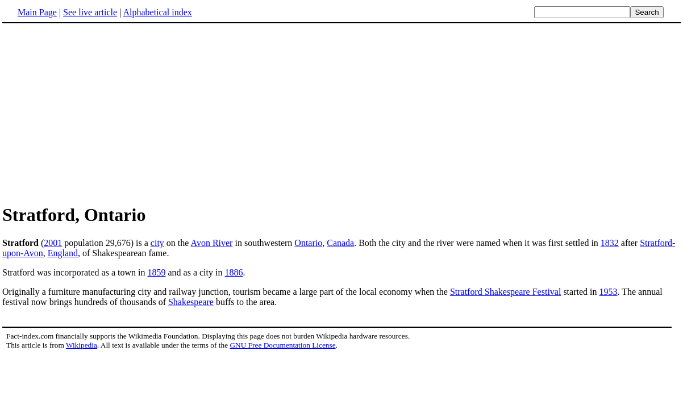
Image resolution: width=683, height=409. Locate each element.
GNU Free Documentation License (282, 345)
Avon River (212, 243)
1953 (608, 292)
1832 (610, 243)
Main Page (37, 12)
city (157, 243)
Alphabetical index (157, 12)
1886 (233, 272)
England (63, 253)
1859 (156, 272)
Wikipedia (81, 345)
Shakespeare (191, 302)
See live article (90, 12)
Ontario (308, 243)
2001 (53, 243)
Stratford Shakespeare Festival (505, 292)
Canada (340, 243)
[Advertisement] (341, 113)
